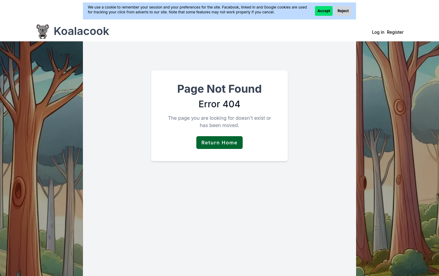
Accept (323, 11)
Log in (378, 32)
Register (395, 32)
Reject (343, 11)
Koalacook (81, 31)
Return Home (220, 143)
